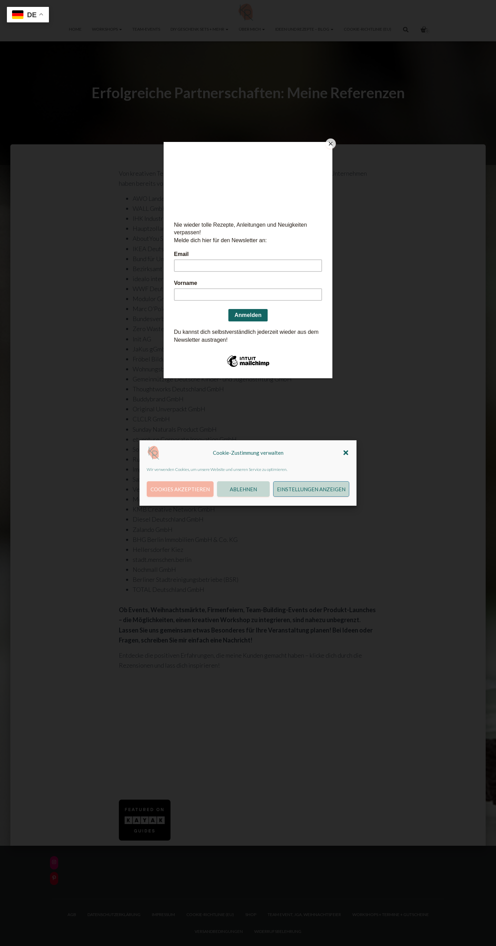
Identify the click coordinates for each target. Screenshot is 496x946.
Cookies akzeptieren (180, 489)
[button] (345, 452)
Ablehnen (243, 489)
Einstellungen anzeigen (311, 489)
